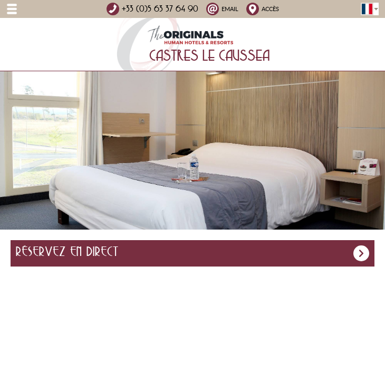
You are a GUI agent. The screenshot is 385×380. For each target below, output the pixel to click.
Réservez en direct (192, 253)
